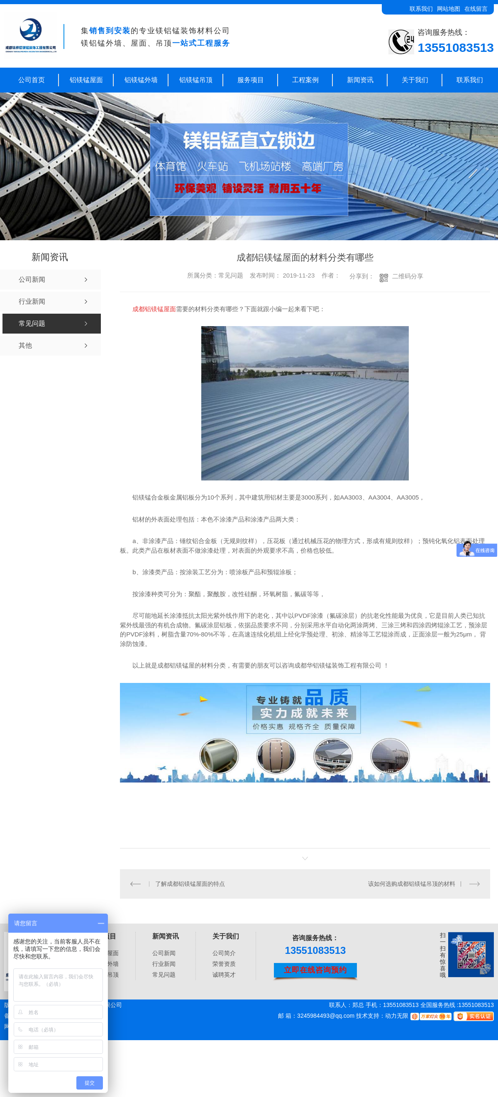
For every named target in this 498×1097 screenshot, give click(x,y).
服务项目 (250, 79)
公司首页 (31, 79)
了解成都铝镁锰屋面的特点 (190, 883)
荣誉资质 (224, 963)
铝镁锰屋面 (86, 79)
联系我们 (421, 8)
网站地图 (448, 8)
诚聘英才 (224, 974)
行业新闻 (164, 963)
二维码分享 (407, 276)
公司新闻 (164, 952)
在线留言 (476, 8)
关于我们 (415, 79)
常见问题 (164, 974)
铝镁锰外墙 (141, 79)
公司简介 (224, 952)
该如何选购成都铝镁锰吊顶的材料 (411, 883)
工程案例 (305, 79)
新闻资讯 (360, 79)
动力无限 (396, 1015)
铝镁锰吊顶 (195, 79)
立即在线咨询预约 (315, 970)
